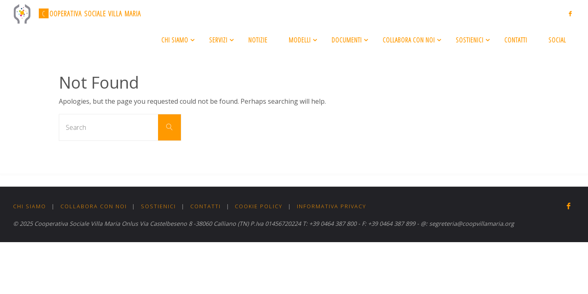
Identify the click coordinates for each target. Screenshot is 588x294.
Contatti (205, 206)
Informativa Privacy (331, 206)
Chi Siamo (29, 206)
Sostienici (158, 206)
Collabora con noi (93, 206)
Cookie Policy (259, 206)
